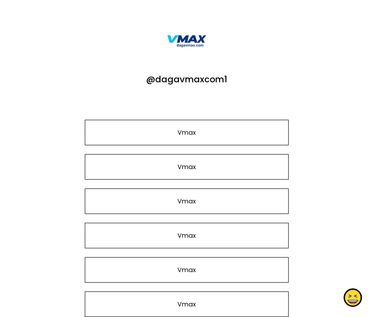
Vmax (186, 132)
